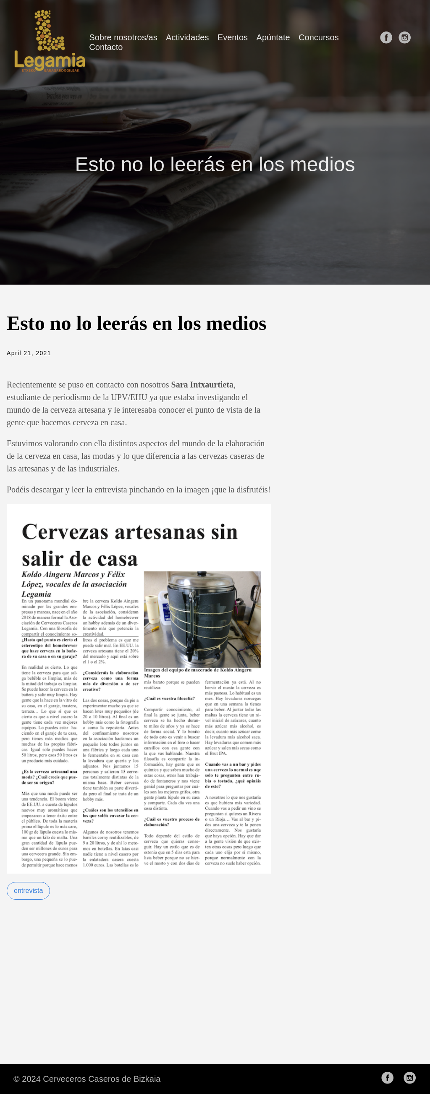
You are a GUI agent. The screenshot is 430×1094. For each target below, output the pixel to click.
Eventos (233, 37)
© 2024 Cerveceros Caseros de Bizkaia (86, 1079)
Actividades (187, 37)
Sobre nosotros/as (123, 37)
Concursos (319, 37)
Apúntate (273, 37)
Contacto (106, 47)
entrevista (28, 890)
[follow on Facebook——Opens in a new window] (388, 42)
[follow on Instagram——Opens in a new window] (406, 42)
